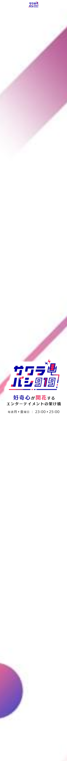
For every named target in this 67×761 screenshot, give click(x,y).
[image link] (33, 4)
